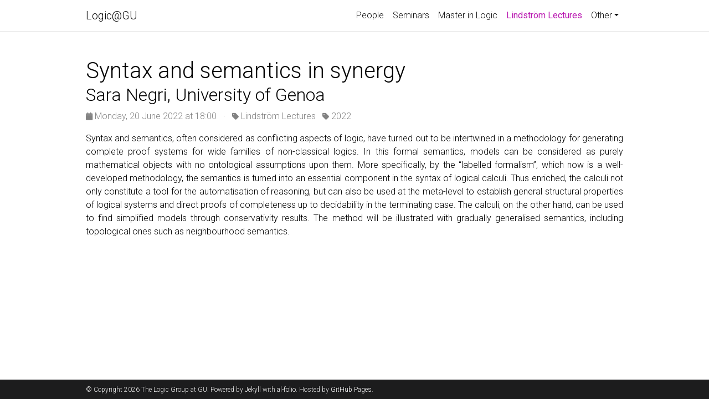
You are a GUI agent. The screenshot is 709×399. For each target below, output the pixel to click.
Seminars (411, 15)
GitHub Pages (351, 389)
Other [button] (601, 15)
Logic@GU (111, 15)
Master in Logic (467, 15)
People (370, 15)
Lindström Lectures (546, 14)
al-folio (286, 389)
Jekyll (253, 389)
